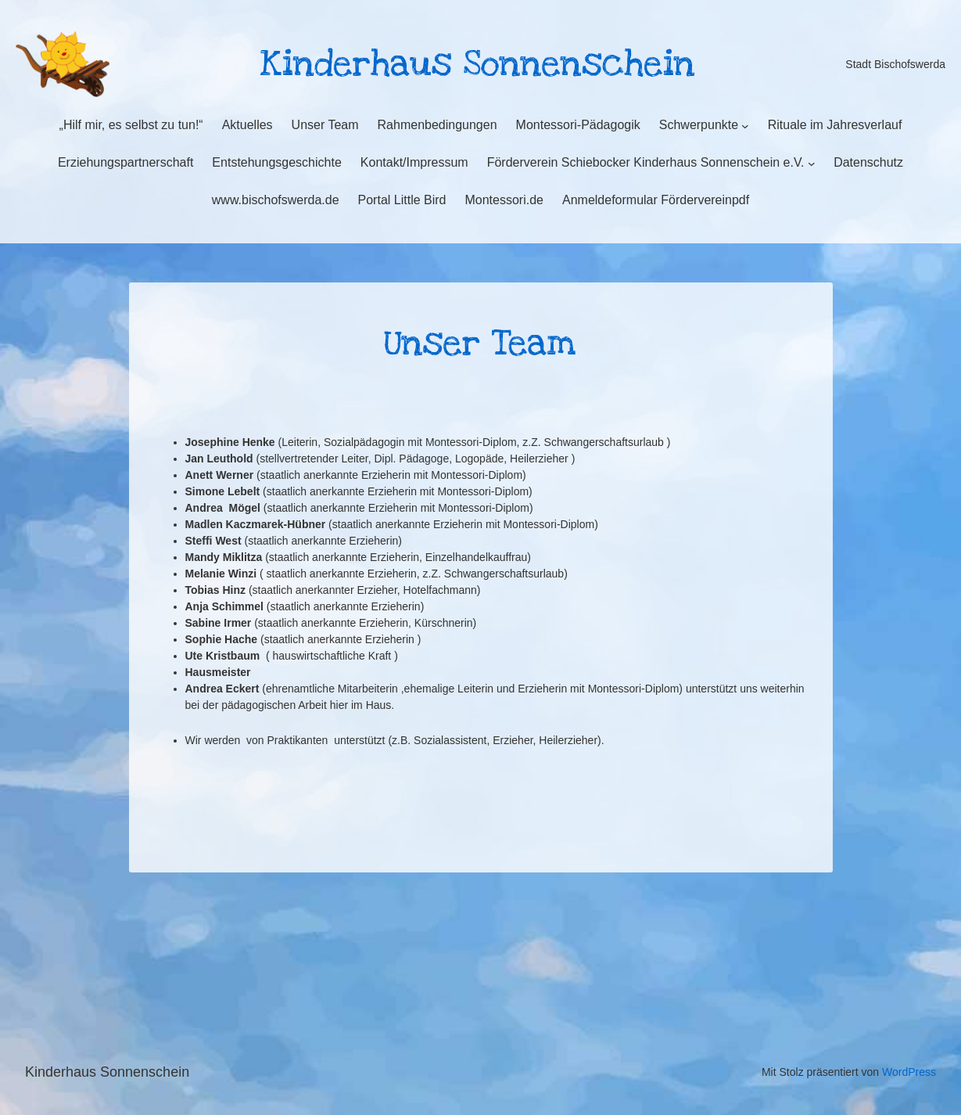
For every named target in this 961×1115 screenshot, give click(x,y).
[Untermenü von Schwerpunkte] (745, 126)
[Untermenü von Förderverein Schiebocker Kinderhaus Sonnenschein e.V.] (812, 163)
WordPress (909, 1072)
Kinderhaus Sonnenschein (107, 1072)
